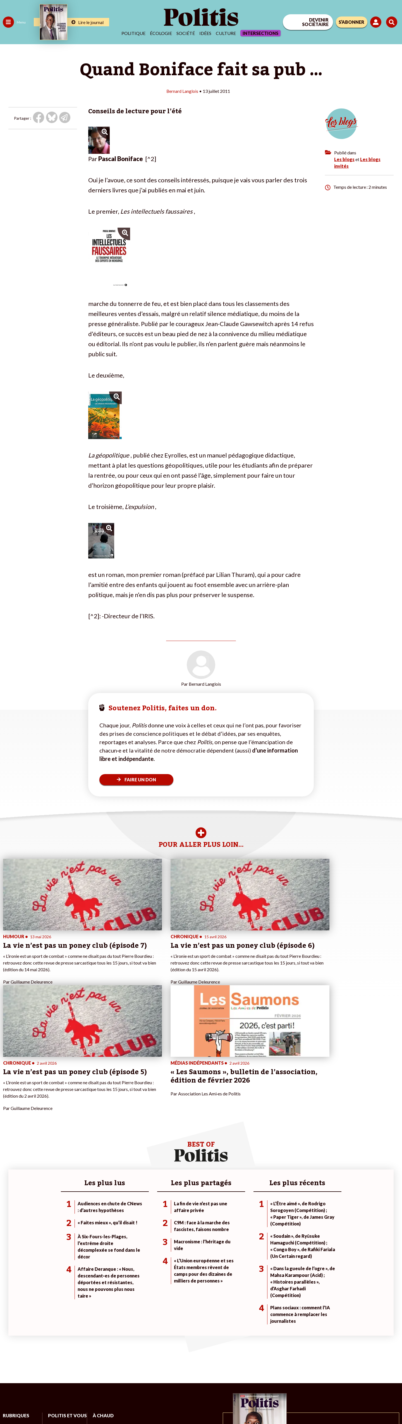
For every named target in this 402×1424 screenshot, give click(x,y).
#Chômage (100, 1333)
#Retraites (100, 1328)
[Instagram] (384, 1378)
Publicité (205, 1404)
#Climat (98, 1310)
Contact (10, 1404)
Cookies (227, 1404)
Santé (28, 1328)
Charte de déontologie (83, 1404)
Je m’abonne (58, 1328)
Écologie (161, 33)
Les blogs (344, 159)
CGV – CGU (122, 1404)
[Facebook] (331, 1378)
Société (185, 33)
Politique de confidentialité (165, 1404)
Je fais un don (59, 1316)
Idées (205, 33)
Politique (133, 33)
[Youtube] (366, 1378)
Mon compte (58, 1351)
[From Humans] (337, 1391)
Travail (29, 1310)
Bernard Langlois (182, 91)
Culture (226, 33)
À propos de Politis (63, 1345)
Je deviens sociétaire (65, 1322)
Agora (8, 1310)
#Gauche (99, 1322)
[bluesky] (348, 1378)
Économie (31, 1316)
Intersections (260, 33)
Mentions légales (40, 1404)
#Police (97, 1316)
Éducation (32, 1322)
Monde (9, 1345)
